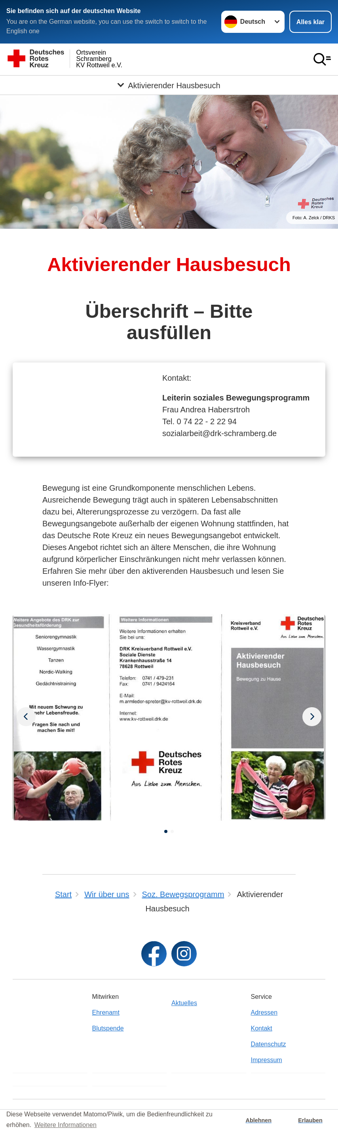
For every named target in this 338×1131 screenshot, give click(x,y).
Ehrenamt (106, 1012)
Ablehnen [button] (259, 1120)
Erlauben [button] (310, 1120)
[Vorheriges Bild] (311, 717)
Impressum (266, 1060)
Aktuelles (184, 1003)
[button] (165, 831)
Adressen (264, 1012)
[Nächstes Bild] (26, 717)
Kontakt (261, 1028)
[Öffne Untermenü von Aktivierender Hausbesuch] (169, 85)
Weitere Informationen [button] (65, 1125)
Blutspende (108, 1028)
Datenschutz (268, 1044)
